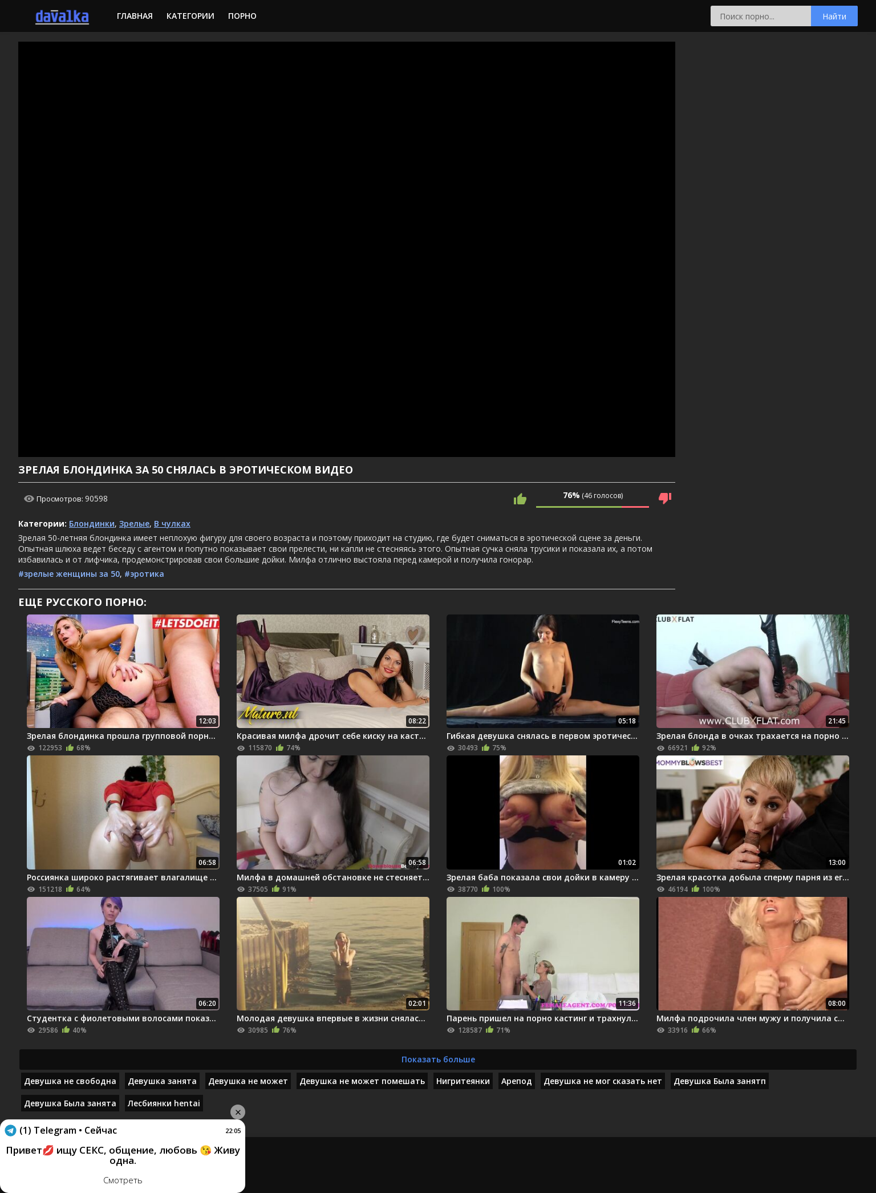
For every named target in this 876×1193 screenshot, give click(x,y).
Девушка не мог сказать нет (603, 1080)
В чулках (172, 523)
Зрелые (134, 523)
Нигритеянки (463, 1080)
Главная (135, 15)
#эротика (144, 573)
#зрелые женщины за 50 (69, 573)
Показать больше (438, 1059)
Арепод (516, 1080)
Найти (834, 16)
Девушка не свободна (70, 1080)
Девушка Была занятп (720, 1080)
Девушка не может (248, 1080)
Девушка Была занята (70, 1103)
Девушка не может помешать (362, 1080)
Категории (190, 15)
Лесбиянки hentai (164, 1103)
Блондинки (92, 523)
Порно (242, 15)
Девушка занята (162, 1080)
